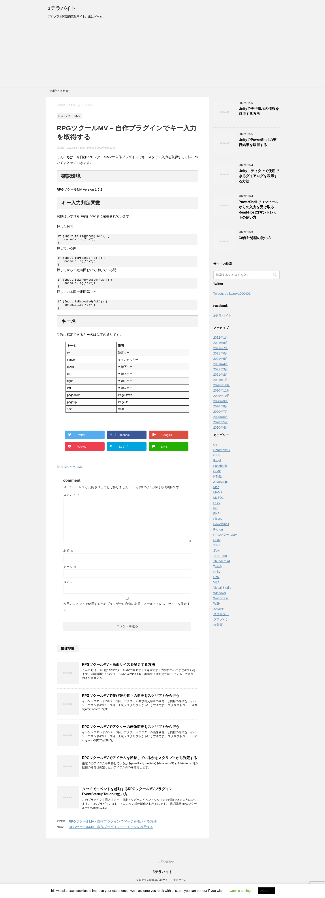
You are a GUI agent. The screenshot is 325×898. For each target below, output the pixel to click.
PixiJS (217, 519)
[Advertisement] (162, 54)
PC (215, 508)
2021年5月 (220, 358)
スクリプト (221, 614)
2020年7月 (220, 411)
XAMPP (218, 609)
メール (70, 574)
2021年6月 (220, 353)
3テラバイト (62, 8)
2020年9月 (220, 401)
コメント (71, 502)
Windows (219, 593)
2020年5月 (220, 422)
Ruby (217, 540)
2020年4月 (220, 427)
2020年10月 (221, 395)
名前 (68, 559)
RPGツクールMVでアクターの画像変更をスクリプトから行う (130, 735)
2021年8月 (220, 343)
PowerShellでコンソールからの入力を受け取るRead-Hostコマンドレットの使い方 (258, 209)
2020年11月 (221, 390)
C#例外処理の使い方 (255, 238)
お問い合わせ (59, 91)
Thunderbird (221, 561)
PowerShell (221, 524)
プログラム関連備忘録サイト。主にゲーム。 (162, 880)
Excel (217, 460)
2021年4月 (220, 364)
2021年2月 (220, 374)
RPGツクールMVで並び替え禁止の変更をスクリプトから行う (130, 703)
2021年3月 (220, 369)
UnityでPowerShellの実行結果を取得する (257, 142)
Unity (216, 572)
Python (218, 529)
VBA (216, 582)
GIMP (217, 471)
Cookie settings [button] (241, 890)
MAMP (218, 492)
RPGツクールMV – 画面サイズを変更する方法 (118, 672)
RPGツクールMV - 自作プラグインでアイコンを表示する (111, 835)
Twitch (217, 566)
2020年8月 (220, 406)
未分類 (218, 624)
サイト (68, 590)
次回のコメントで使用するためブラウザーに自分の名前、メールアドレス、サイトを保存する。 (126, 614)
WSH (217, 603)
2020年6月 (220, 417)
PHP (216, 513)
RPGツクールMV (72, 474)
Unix (216, 577)
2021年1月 (220, 380)
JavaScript (220, 482)
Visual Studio (222, 587)
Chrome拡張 (222, 450)
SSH (216, 545)
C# (215, 444)
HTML (217, 476)
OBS (216, 503)
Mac (216, 487)
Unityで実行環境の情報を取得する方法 (259, 111)
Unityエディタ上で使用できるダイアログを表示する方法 (259, 176)
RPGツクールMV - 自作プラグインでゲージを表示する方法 (113, 829)
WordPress (221, 598)
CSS (216, 455)
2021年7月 (220, 348)
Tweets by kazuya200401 (232, 293)
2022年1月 (220, 337)
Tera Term (220, 556)
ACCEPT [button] (266, 890)
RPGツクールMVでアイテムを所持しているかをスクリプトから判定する (139, 766)
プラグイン (221, 619)
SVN (216, 550)
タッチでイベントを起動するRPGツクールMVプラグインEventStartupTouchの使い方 (127, 799)
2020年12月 (221, 385)
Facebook (220, 466)
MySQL (218, 497)
